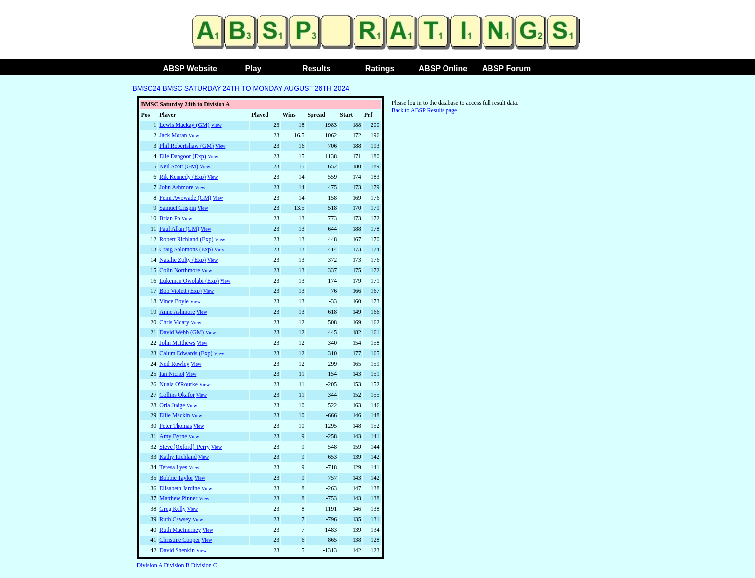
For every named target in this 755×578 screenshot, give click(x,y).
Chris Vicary (174, 322)
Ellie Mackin (174, 415)
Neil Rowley (174, 363)
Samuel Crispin (177, 208)
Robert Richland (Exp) (186, 239)
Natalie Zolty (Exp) (182, 259)
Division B (176, 565)
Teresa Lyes (173, 467)
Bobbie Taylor (176, 477)
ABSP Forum (506, 68)
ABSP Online (443, 68)
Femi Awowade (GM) (185, 197)
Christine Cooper (179, 540)
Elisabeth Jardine (179, 488)
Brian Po (169, 218)
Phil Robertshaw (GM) (186, 145)
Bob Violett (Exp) (180, 291)
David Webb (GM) (181, 332)
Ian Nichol (171, 374)
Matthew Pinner (178, 498)
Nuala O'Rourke (178, 384)
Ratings (380, 68)
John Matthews (177, 342)
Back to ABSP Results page (424, 110)
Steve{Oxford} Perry (184, 446)
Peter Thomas (175, 425)
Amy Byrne (173, 436)
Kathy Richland (178, 457)
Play (253, 68)
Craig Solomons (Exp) (186, 249)
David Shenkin (177, 550)
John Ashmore (176, 187)
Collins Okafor (177, 394)
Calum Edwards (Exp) (185, 353)
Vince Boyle (174, 301)
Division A (150, 565)
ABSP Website (190, 68)
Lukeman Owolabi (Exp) (189, 280)
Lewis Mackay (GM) (184, 125)
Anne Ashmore (177, 311)
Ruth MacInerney (180, 529)
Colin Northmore (179, 270)
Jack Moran (173, 135)
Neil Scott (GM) (178, 166)
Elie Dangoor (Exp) (182, 156)
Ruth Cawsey (175, 519)
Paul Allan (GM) (179, 228)
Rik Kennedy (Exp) (182, 176)
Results (316, 68)
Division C (204, 565)
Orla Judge (172, 405)
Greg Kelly (172, 508)
